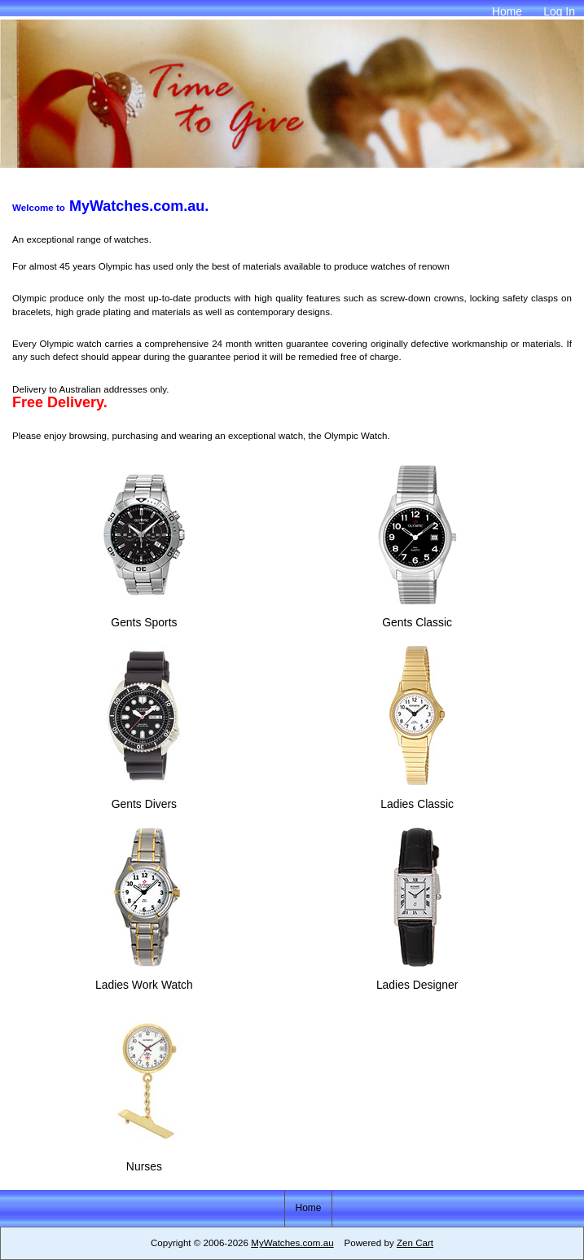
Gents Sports (144, 615)
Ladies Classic (417, 796)
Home (507, 11)
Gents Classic (417, 615)
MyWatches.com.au (292, 1242)
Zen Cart (415, 1242)
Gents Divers (144, 796)
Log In (559, 11)
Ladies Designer (417, 977)
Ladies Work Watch (144, 977)
